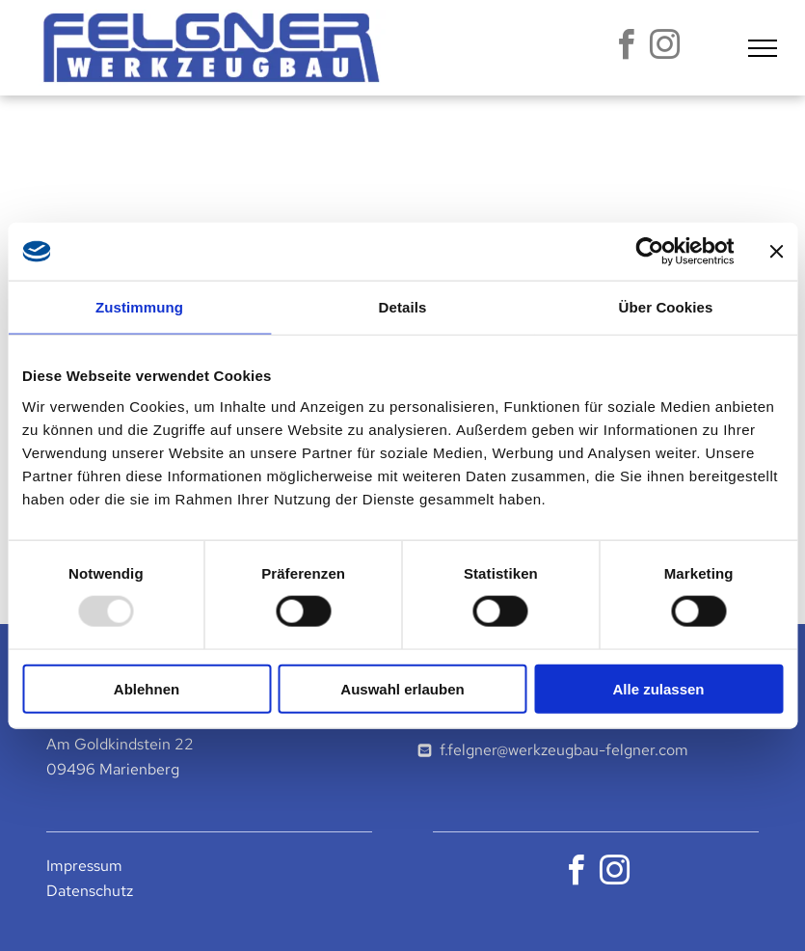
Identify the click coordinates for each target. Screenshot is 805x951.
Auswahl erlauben (402, 688)
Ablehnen (146, 688)
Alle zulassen (658, 688)
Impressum (84, 866)
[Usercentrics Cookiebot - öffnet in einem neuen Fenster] (649, 251)
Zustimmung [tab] (139, 307)
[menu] (763, 48)
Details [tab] (403, 307)
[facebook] (625, 48)
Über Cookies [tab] (666, 307)
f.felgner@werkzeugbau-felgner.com (564, 750)
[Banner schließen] (776, 251)
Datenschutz (89, 891)
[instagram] (664, 48)
